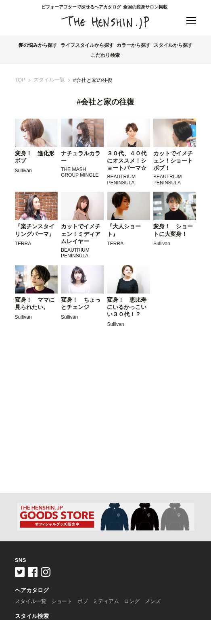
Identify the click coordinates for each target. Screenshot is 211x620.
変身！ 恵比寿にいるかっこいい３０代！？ (126, 307)
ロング (132, 601)
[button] (191, 21)
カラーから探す (133, 45)
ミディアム (106, 601)
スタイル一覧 (49, 80)
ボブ (82, 601)
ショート (61, 601)
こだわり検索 (105, 55)
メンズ (153, 601)
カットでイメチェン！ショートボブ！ (173, 160)
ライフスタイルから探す (87, 45)
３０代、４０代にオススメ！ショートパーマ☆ (126, 160)
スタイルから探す (173, 45)
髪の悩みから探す (38, 45)
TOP (20, 80)
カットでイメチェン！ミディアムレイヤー (80, 233)
